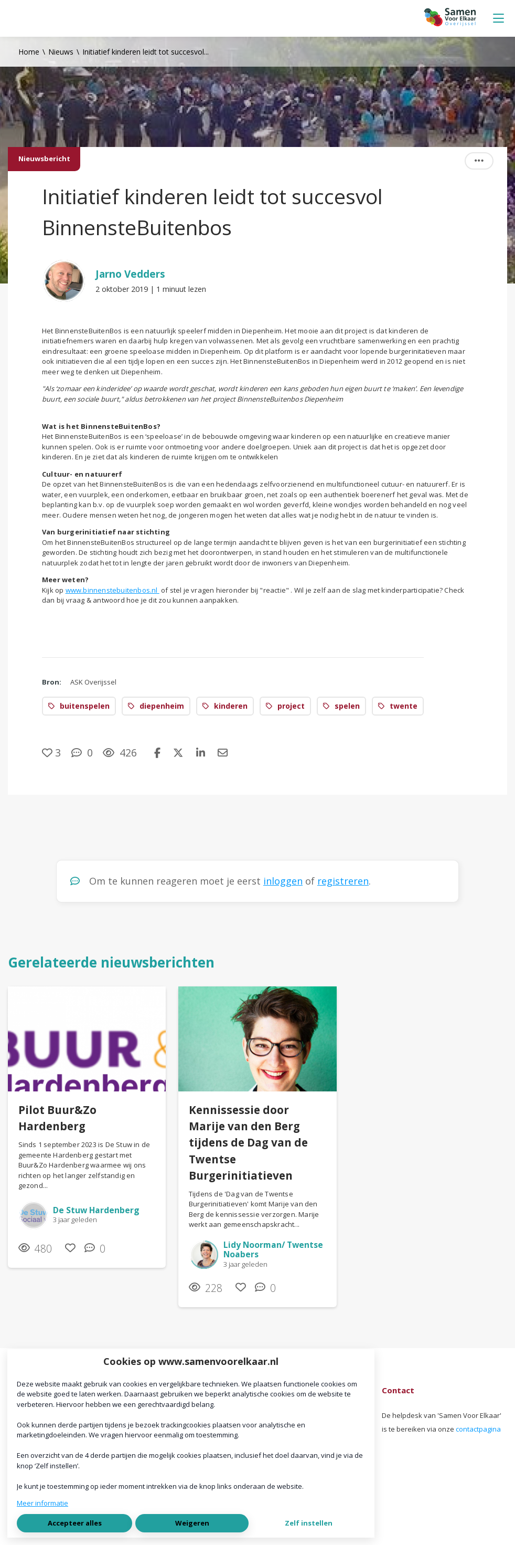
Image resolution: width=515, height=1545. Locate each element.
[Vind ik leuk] (51, 752)
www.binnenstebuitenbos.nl (112, 590)
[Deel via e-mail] (223, 752)
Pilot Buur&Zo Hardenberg (57, 1117)
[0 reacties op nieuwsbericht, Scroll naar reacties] (82, 752)
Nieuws (60, 52)
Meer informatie (42, 1503)
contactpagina (478, 1429)
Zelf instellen (308, 1523)
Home (28, 52)
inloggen (283, 881)
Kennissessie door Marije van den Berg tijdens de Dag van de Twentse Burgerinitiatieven (248, 1142)
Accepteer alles (75, 1523)
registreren (343, 881)
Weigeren (192, 1523)
